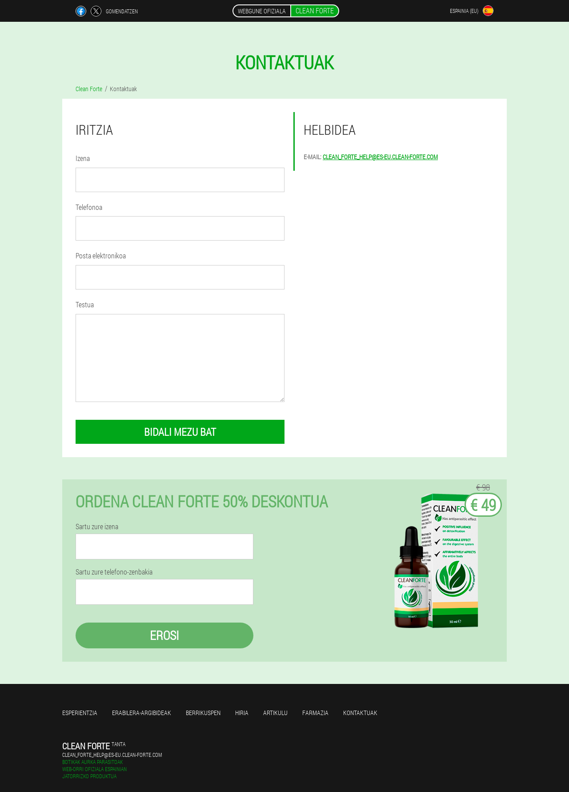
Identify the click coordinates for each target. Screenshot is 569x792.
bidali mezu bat (180, 432)
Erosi (164, 635)
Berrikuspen (203, 712)
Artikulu (275, 712)
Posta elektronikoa (101, 255)
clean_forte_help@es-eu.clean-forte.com (380, 157)
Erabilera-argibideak (141, 712)
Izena (83, 158)
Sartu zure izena (97, 526)
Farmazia (315, 712)
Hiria (241, 712)
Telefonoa (89, 207)
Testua (85, 304)
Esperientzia (79, 712)
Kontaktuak (360, 712)
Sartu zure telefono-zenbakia (114, 571)
